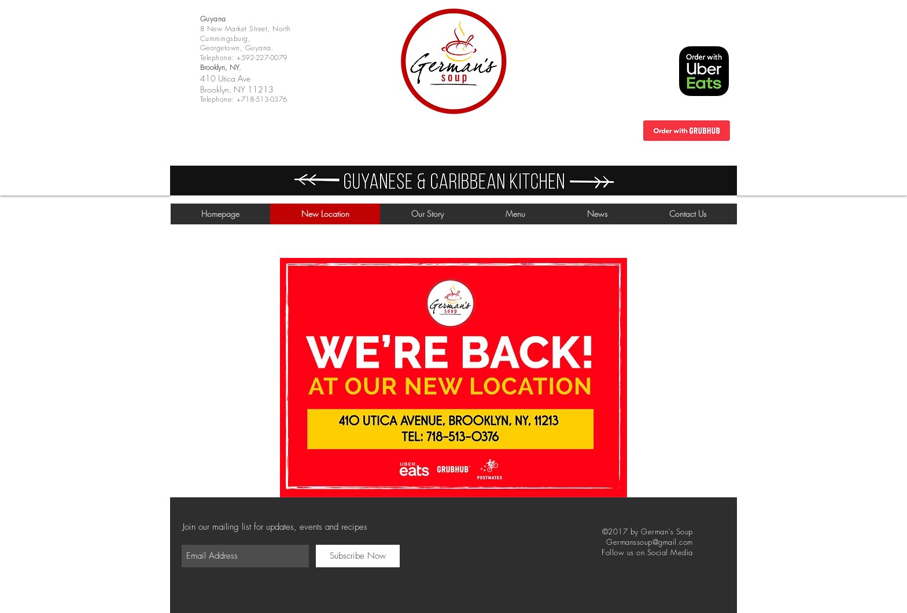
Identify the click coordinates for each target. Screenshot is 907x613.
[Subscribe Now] (358, 556)
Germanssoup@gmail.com (649, 542)
